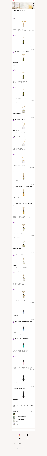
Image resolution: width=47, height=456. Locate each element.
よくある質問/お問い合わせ (23, 446)
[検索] (32, 1)
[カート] (33, 0)
